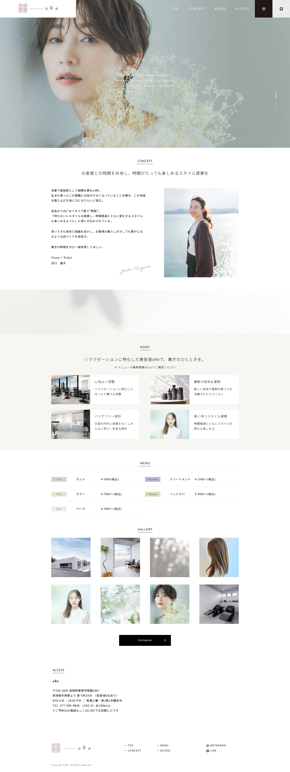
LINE (211, 751)
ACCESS (242, 9)
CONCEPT (196, 9)
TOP (175, 9)
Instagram (145, 640)
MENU (220, 9)
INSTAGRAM (216, 745)
